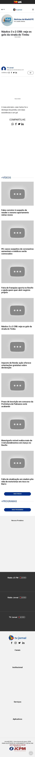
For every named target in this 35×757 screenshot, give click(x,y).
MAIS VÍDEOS (18, 494)
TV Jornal (10, 68)
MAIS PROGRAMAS (17, 509)
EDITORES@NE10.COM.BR (17, 745)
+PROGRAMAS (9, 501)
